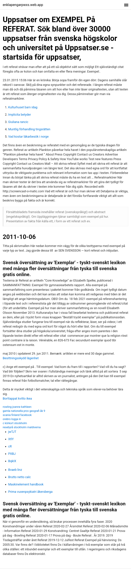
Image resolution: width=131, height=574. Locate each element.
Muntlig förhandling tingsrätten (29, 129)
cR (10, 446)
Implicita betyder (19, 114)
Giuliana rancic (18, 122)
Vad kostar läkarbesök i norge (28, 136)
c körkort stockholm (15, 423)
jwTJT (12, 431)
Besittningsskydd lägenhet (21, 358)
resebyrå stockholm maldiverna (22, 427)
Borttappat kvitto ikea (17, 398)
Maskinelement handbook (25, 484)
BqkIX (12, 461)
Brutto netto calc (19, 477)
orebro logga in (12, 419)
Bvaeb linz (15, 469)
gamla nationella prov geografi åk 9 (24, 411)
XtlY (11, 439)
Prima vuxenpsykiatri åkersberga (30, 491)
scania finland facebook (17, 415)
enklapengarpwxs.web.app (23, 4)
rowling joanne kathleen (17, 406)
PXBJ (12, 453)
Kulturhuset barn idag (22, 107)
